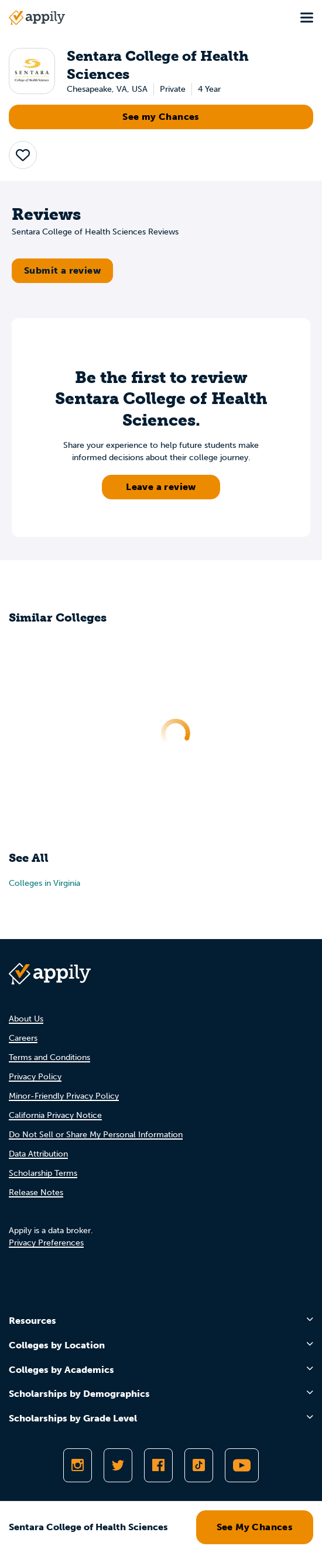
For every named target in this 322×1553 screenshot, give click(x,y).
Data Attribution (38, 1154)
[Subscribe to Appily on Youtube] (242, 1465)
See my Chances (161, 116)
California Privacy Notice (55, 1115)
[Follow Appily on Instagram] (77, 1465)
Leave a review (161, 486)
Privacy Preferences (46, 1243)
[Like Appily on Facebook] (158, 1465)
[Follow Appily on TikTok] (198, 1465)
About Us (26, 1019)
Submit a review (62, 270)
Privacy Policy (35, 1077)
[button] (23, 155)
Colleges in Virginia (44, 883)
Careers (23, 1038)
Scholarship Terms (43, 1173)
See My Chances (255, 1527)
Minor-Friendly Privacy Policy (64, 1096)
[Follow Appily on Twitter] (118, 1465)
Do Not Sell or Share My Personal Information (96, 1135)
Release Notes (36, 1192)
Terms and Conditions (49, 1057)
